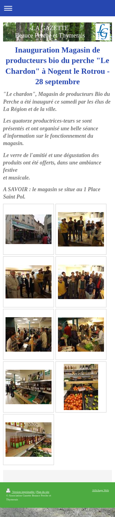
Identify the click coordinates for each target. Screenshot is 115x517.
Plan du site (42, 491)
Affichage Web (100, 490)
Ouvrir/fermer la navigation (57, 8)
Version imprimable (20, 491)
